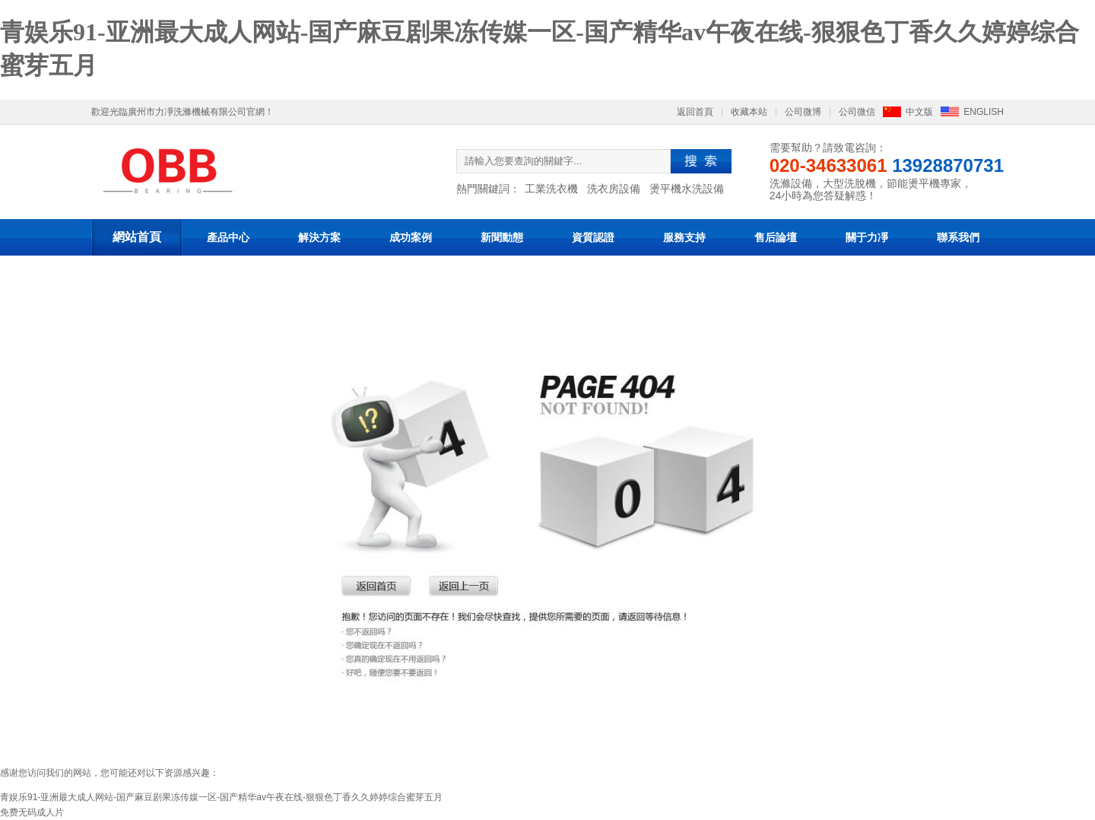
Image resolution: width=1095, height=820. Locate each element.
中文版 (919, 111)
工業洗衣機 (551, 189)
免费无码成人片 (32, 812)
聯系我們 (958, 237)
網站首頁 (137, 236)
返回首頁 (695, 111)
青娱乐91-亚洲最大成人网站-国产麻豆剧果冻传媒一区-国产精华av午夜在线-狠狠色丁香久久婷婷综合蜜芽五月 (221, 797)
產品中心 (228, 237)
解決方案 (319, 237)
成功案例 (410, 237)
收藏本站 (749, 111)
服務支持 (684, 237)
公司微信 (857, 111)
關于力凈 (867, 237)
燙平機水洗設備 (686, 189)
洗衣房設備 (613, 189)
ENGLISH (983, 111)
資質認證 (593, 237)
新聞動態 (502, 237)
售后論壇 (775, 237)
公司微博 (803, 111)
